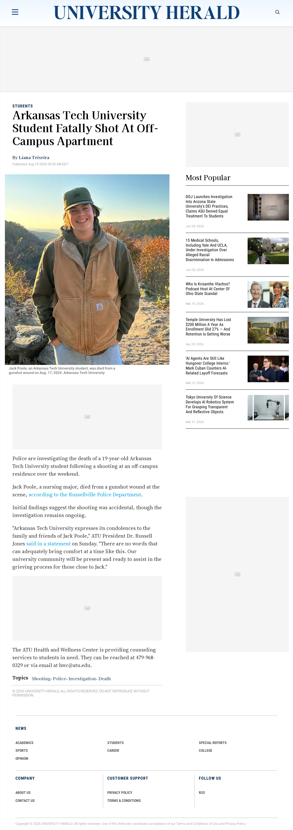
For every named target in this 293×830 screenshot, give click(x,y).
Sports (21, 750)
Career (113, 750)
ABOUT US (23, 792)
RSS (202, 792)
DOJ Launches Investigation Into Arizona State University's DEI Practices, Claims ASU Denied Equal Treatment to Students (209, 206)
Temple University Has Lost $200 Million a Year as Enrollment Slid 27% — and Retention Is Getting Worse (208, 326)
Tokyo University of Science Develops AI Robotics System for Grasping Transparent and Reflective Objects (210, 404)
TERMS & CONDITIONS (124, 800)
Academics (24, 743)
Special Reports (213, 743)
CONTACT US (25, 800)
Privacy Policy (235, 824)
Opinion (21, 758)
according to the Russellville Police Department (85, 494)
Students (22, 106)
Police (59, 678)
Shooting (41, 678)
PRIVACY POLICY (119, 792)
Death (105, 678)
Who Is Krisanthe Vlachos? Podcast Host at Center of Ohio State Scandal (208, 288)
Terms (181, 824)
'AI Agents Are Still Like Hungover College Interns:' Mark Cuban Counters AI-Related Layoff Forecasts (208, 365)
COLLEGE (205, 750)
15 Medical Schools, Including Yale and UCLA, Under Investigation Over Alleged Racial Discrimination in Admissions (210, 250)
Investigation (82, 678)
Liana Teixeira (34, 157)
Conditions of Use (205, 824)
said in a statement (48, 543)
